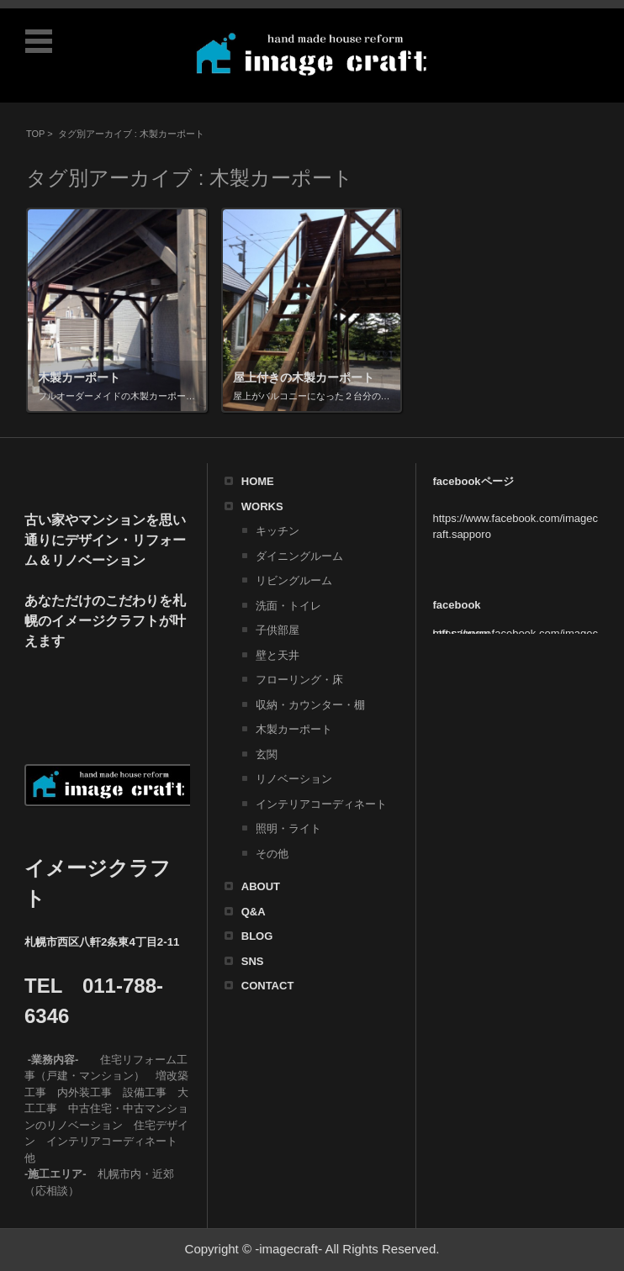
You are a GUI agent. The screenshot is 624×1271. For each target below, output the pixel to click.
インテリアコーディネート (321, 804)
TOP (35, 134)
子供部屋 (277, 630)
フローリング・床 (299, 679)
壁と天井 (277, 655)
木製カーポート (294, 729)
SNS (252, 961)
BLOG (257, 936)
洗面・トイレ (288, 605)
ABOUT (260, 886)
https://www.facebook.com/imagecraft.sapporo (516, 633)
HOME (257, 481)
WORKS (262, 506)
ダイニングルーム (299, 556)
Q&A (253, 911)
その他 (272, 853)
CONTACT (267, 985)
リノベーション (294, 779)
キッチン (277, 531)
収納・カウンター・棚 (310, 705)
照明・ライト (288, 828)
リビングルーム (294, 580)
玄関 (267, 754)
